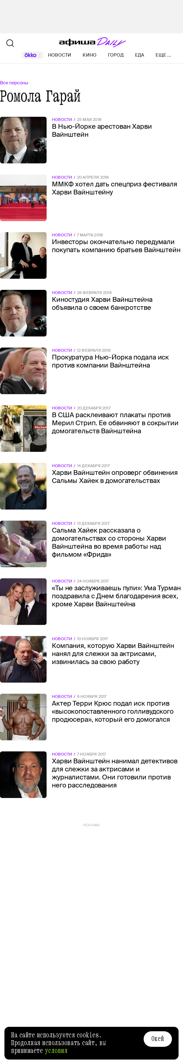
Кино (89, 55)
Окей (157, 1039)
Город (116, 55)
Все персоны (14, 83)
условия (56, 1051)
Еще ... (163, 55)
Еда (139, 55)
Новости (60, 55)
